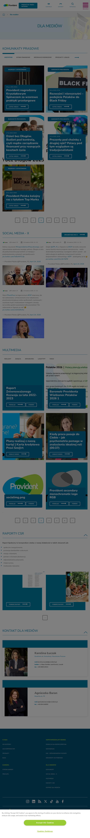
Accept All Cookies (45, 822)
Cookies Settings (45, 831)
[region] (45, 823)
